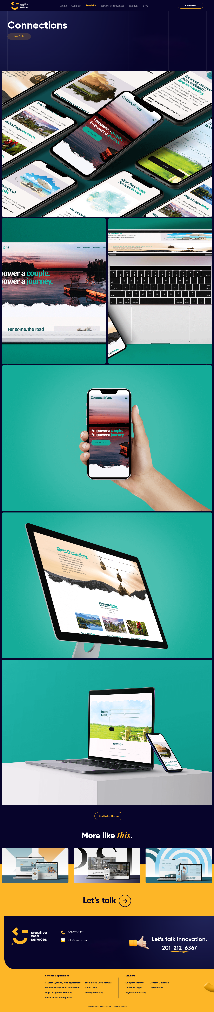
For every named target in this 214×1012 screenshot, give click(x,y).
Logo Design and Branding (58, 993)
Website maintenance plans (99, 1006)
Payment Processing (136, 993)
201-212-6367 (75, 932)
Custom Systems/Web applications (63, 983)
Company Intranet (135, 983)
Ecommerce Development (98, 983)
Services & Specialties (57, 976)
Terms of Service (120, 1006)
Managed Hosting (94, 993)
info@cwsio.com (77, 940)
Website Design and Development (62, 988)
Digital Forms (156, 988)
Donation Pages (134, 988)
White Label (91, 988)
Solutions (130, 976)
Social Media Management (59, 998)
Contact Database (159, 983)
